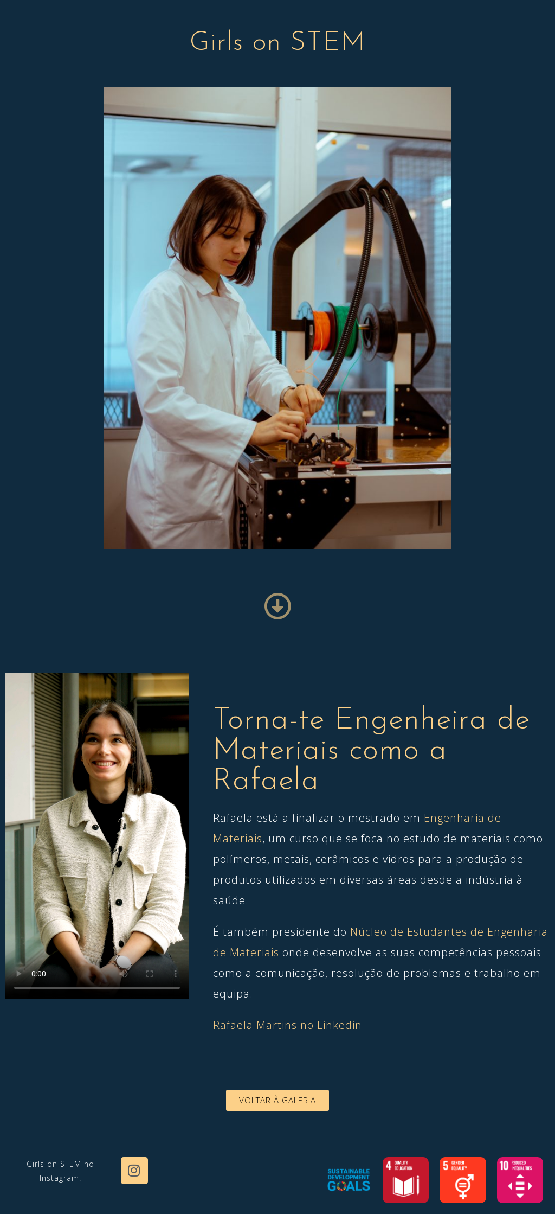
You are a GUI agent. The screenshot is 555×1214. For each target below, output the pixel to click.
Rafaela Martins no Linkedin (287, 1025)
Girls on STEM (278, 43)
